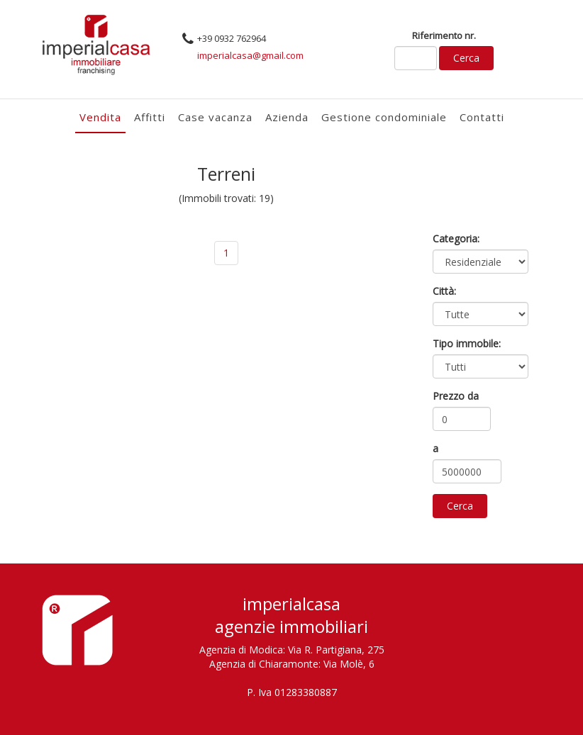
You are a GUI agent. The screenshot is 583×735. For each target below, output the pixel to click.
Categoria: (456, 238)
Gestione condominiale (384, 117)
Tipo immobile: (467, 343)
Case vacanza (215, 117)
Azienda (287, 117)
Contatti (482, 117)
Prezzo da (456, 396)
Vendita (100, 117)
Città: (444, 291)
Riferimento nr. (444, 35)
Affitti (149, 117)
